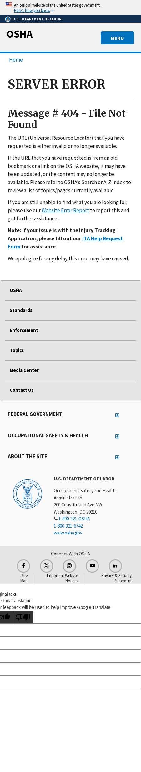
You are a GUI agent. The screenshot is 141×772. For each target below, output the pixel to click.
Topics (17, 350)
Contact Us (21, 390)
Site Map (24, 578)
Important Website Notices (62, 578)
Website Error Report (65, 210)
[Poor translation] (23, 617)
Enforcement (24, 330)
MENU (117, 38)
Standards (21, 310)
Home (16, 59)
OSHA (19, 33)
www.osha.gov (68, 533)
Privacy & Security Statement (116, 578)
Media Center (24, 370)
